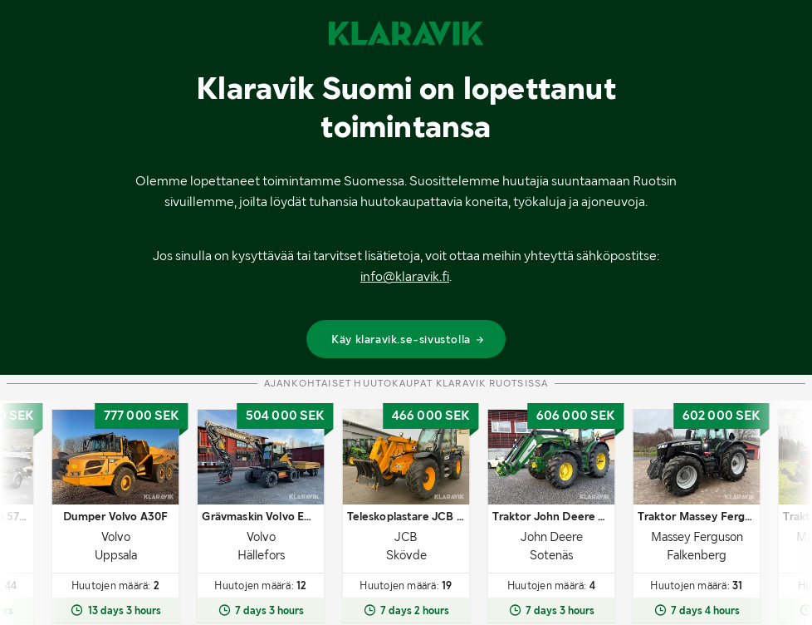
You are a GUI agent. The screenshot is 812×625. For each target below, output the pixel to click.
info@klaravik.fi (404, 276)
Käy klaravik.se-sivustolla (408, 339)
